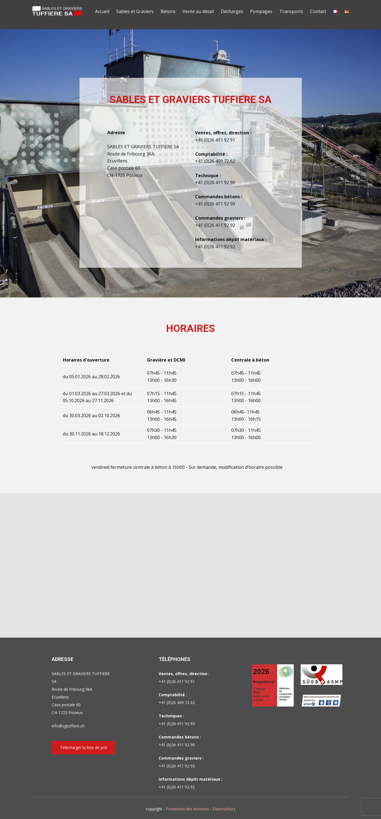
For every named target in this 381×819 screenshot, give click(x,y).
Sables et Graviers (135, 11)
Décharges (232, 11)
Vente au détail (198, 11)
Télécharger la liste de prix (83, 747)
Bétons (168, 11)
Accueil (102, 11)
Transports (291, 11)
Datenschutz (224, 809)
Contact (318, 11)
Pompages (261, 11)
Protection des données (187, 809)
